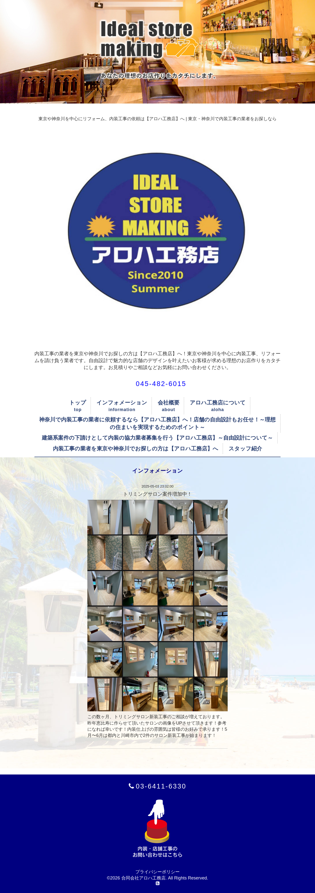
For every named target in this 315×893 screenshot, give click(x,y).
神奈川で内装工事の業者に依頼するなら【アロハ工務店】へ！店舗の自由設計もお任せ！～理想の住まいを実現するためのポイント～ (157, 423)
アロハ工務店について (218, 403)
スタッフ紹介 (245, 449)
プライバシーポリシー (157, 871)
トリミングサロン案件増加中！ (157, 494)
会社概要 (168, 403)
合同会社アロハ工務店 (143, 878)
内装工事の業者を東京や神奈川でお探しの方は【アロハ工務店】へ (135, 449)
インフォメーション (121, 403)
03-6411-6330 (161, 786)
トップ (77, 403)
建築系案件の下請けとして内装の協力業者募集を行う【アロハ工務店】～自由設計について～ (157, 438)
